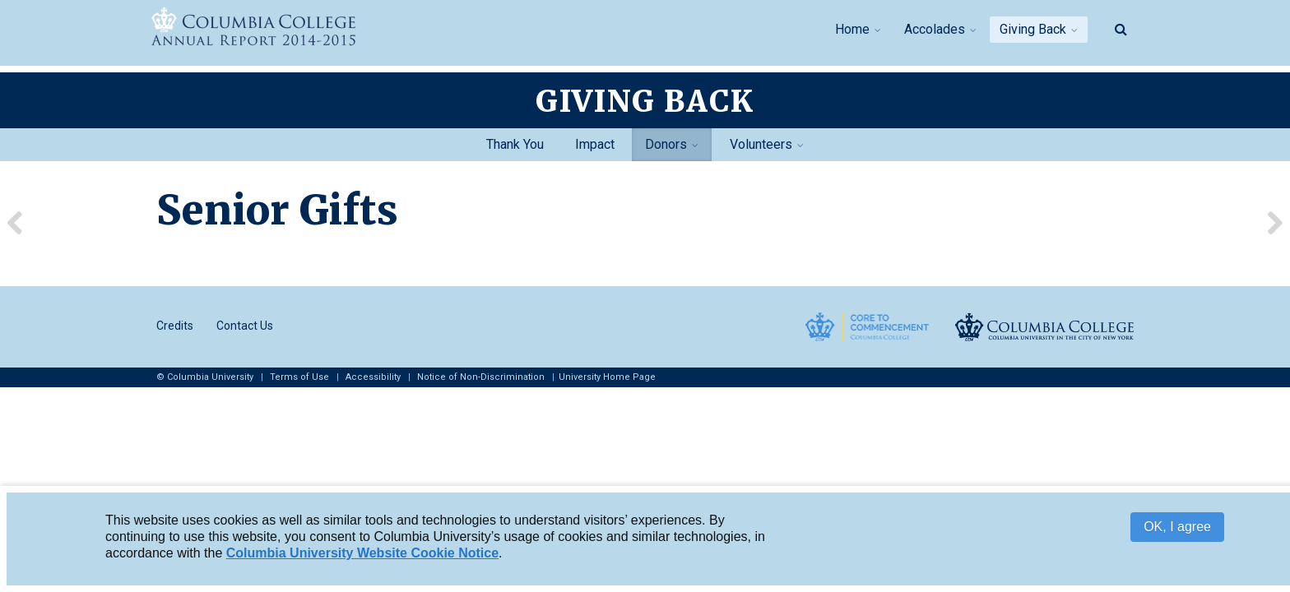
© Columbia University (204, 377)
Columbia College (1044, 326)
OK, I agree (1177, 527)
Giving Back (1033, 29)
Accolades (934, 29)
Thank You (515, 144)
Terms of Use (299, 377)
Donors (666, 144)
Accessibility (373, 377)
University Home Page (607, 377)
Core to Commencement (867, 326)
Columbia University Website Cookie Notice (362, 554)
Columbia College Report (283, 28)
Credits (174, 325)
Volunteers (761, 144)
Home (852, 29)
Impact (595, 144)
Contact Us (244, 325)
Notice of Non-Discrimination (481, 377)
